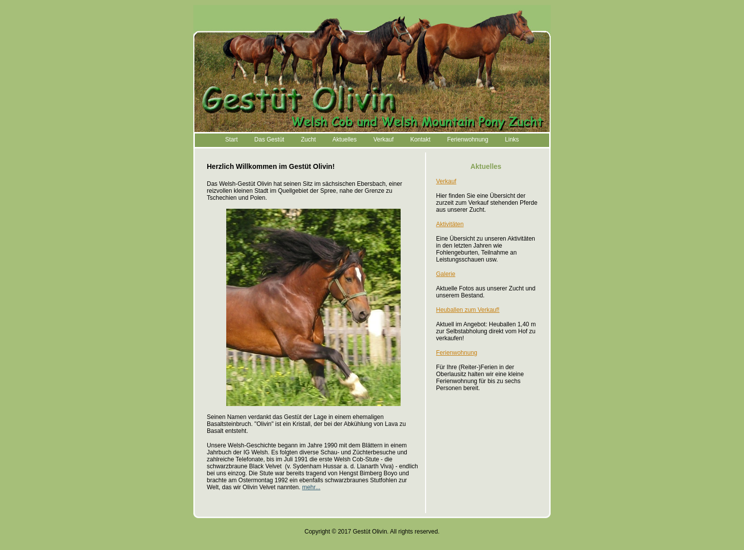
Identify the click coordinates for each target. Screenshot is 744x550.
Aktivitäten (449, 224)
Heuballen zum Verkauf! (467, 309)
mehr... (311, 487)
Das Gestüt (269, 139)
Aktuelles (344, 139)
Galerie (445, 274)
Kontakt (420, 139)
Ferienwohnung (467, 139)
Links (512, 139)
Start (231, 139)
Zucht (308, 139)
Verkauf (383, 139)
